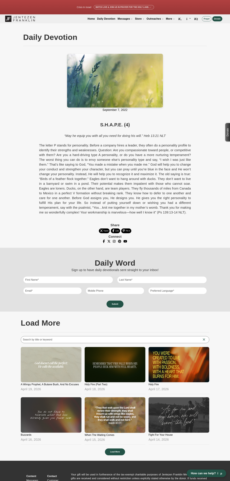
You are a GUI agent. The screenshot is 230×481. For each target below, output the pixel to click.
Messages (125, 18)
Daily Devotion (106, 18)
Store (139, 18)
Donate (217, 19)
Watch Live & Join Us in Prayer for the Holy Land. (124, 7)
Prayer (207, 19)
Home (91, 18)
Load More (115, 452)
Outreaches (155, 18)
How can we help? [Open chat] (206, 473)
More (170, 18)
